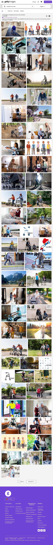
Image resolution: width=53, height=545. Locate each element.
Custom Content (8, 515)
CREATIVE (10, 11)
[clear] (33, 6)
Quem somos (40, 506)
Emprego (40, 512)
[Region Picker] (9, 499)
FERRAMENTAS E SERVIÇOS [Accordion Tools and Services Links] (32, 504)
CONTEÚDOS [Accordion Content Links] (8, 503)
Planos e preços (18, 508)
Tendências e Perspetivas (31, 514)
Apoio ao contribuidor (10, 519)
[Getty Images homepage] (10, 2)
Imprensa (40, 514)
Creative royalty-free (9, 506)
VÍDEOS (22, 11)
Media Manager (29, 507)
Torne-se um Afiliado (42, 525)
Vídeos (6, 508)
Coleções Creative (9, 517)
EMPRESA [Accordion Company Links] (40, 503)
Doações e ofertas (41, 516)
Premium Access (19, 511)
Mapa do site (20, 538)
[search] (5, 6)
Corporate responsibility (41, 509)
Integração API (29, 516)
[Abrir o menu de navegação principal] (2, 2)
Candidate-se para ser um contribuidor (9, 522)
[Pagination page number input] (19, 481)
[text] (19, 6)
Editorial (7, 511)
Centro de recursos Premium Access (30, 521)
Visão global (18, 506)
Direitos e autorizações (31, 510)
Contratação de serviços (20, 513)
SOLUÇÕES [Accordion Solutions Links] (18, 503)
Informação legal (13, 538)
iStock (39, 518)
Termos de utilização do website (11, 537)
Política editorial (22, 537)
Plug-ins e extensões (30, 512)
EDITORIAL (16, 11)
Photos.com (40, 522)
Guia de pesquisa (29, 518)
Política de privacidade (31, 537)
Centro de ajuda (41, 527)
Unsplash (40, 520)
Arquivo (6, 513)
